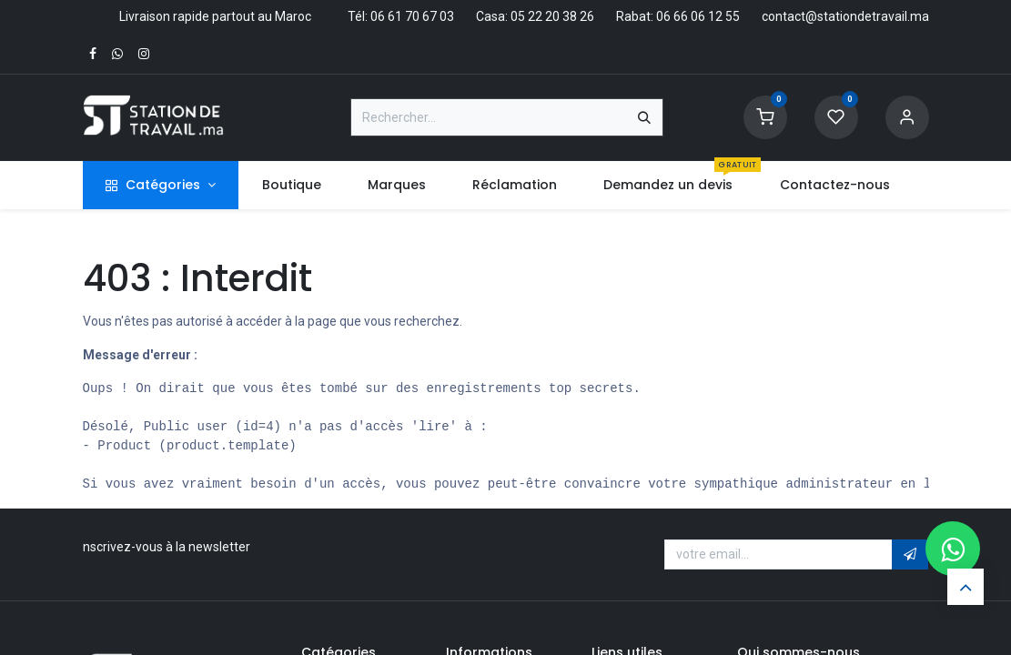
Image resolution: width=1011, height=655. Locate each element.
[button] (910, 554)
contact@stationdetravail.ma (845, 16)
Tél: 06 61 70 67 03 (401, 16)
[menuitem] (291, 185)
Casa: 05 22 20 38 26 (535, 16)
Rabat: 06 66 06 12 (669, 16)
